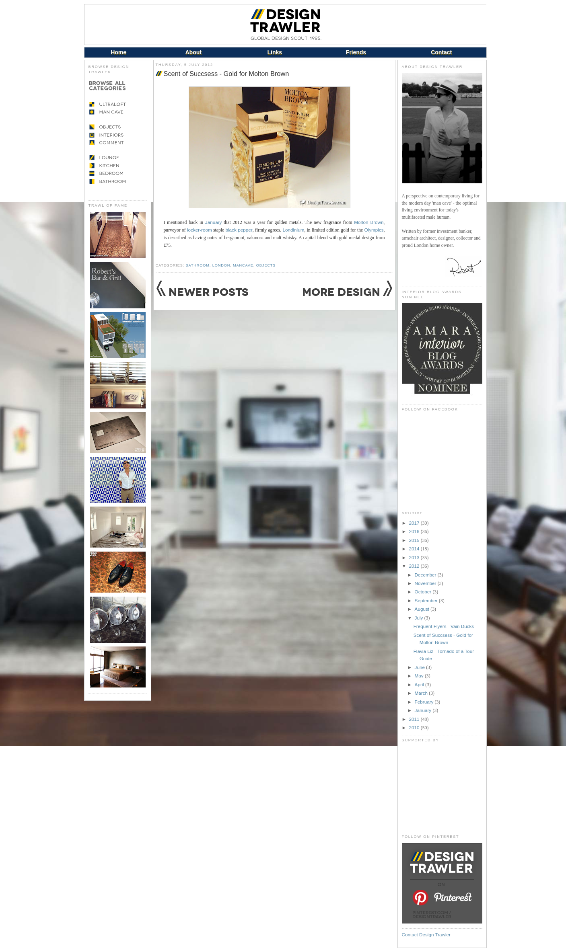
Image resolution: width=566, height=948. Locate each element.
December (426, 574)
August (423, 608)
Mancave (243, 265)
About (193, 52)
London (221, 265)
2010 (415, 727)
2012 (415, 565)
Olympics (374, 229)
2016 (415, 531)
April (420, 684)
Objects (266, 265)
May (420, 675)
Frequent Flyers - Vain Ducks (444, 626)
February (425, 701)
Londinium (293, 229)
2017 (415, 522)
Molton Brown (368, 222)
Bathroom (198, 265)
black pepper (238, 229)
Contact (441, 52)
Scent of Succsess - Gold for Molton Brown (226, 73)
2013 (415, 557)
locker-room (199, 229)
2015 (415, 540)
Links (275, 52)
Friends (356, 52)
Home (118, 52)
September (427, 600)
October (424, 591)
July (419, 617)
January (213, 222)
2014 (415, 548)
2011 (415, 719)
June (420, 667)
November (426, 583)
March (422, 693)
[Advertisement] (442, 787)
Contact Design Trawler (426, 934)
